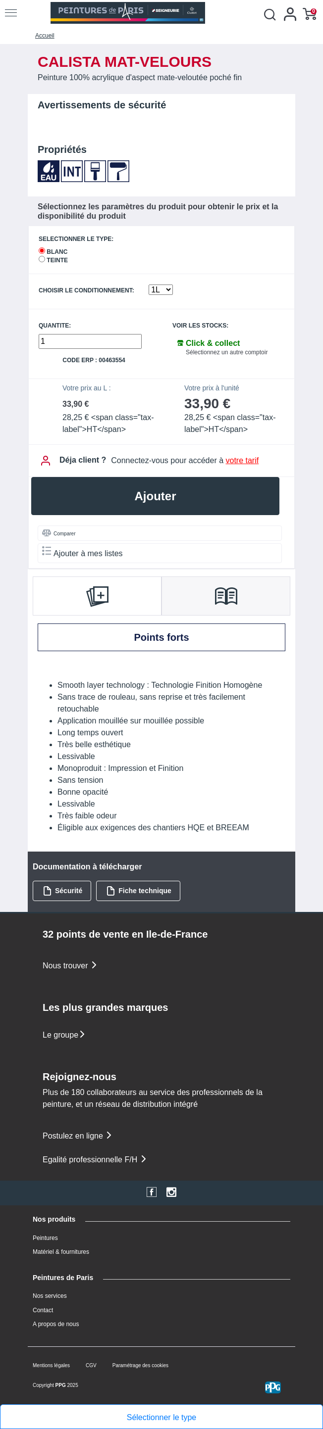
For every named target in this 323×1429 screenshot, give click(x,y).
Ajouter (155, 496)
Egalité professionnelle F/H (95, 1159)
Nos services (50, 1295)
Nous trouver (70, 965)
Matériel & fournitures (61, 1251)
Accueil (44, 35)
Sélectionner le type (162, 1417)
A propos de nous (56, 1324)
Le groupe (64, 1035)
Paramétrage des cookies (140, 1365)
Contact (43, 1310)
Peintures (45, 1238)
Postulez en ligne (78, 1136)
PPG (60, 1385)
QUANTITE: (55, 326)
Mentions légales (51, 1365)
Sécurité (62, 891)
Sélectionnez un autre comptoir (227, 352)
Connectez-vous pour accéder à (185, 460)
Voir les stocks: (200, 326)
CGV (91, 1365)
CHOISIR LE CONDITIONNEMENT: (86, 290)
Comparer (58, 532)
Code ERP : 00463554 (93, 360)
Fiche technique (138, 891)
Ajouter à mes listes (82, 552)
